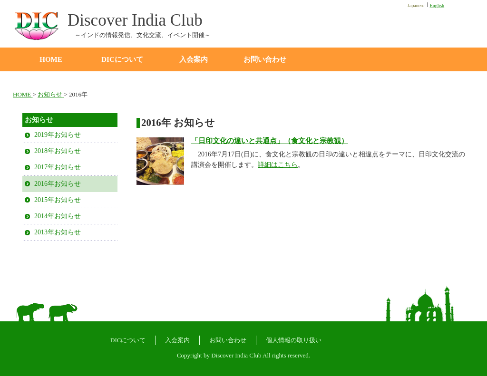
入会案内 (193, 59)
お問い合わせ (265, 59)
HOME (50, 59)
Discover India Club (135, 20)
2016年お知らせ (57, 183)
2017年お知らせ (57, 167)
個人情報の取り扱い (293, 340)
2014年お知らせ (57, 216)
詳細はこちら (278, 164)
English (437, 5)
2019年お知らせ (57, 134)
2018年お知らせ (57, 150)
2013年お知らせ (57, 232)
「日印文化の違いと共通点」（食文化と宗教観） (269, 141)
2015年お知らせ (57, 199)
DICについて (122, 59)
